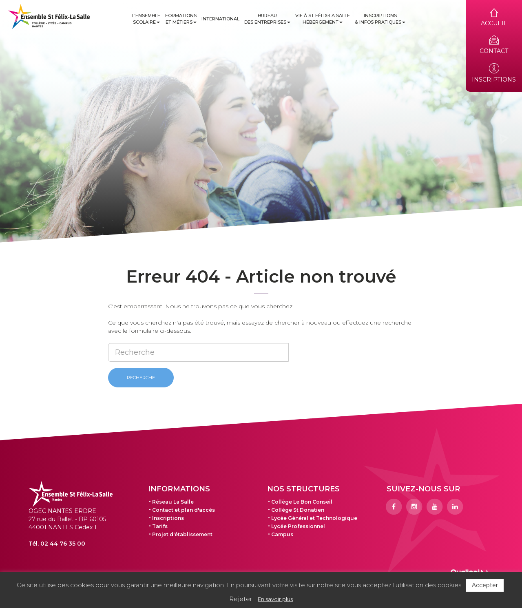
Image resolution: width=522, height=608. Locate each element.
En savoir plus (275, 599)
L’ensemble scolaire (146, 19)
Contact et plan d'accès (183, 510)
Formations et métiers (181, 19)
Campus (282, 534)
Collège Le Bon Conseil (301, 502)
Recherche (141, 377)
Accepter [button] (485, 585)
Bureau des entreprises (267, 19)
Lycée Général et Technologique (314, 518)
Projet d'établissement (182, 534)
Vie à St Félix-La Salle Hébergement (322, 19)
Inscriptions (168, 518)
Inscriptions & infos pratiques (380, 19)
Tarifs (160, 526)
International (220, 19)
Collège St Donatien (297, 510)
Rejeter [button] (240, 599)
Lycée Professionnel (298, 526)
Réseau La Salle (173, 502)
